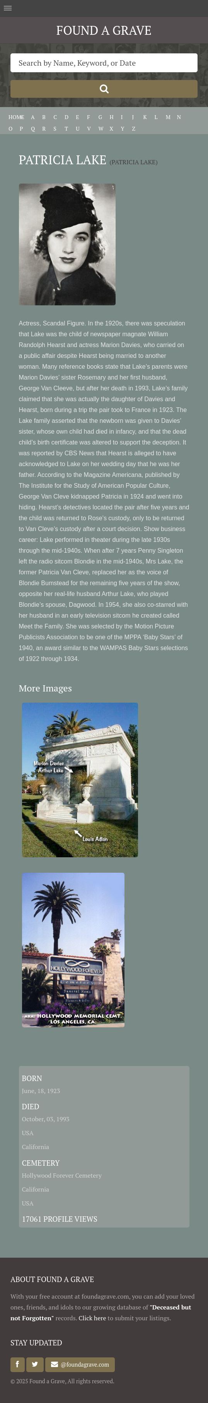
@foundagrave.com (83, 1364)
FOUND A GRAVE (104, 30)
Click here (92, 1318)
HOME (16, 117)
